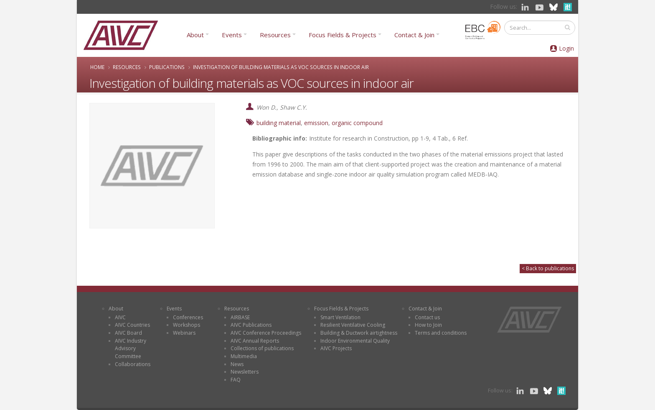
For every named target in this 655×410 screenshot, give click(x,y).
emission (316, 123)
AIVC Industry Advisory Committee (130, 348)
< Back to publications (548, 268)
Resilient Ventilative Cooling (352, 324)
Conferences (188, 317)
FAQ (236, 379)
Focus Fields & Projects (342, 35)
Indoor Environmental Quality (355, 340)
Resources (275, 35)
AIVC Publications (251, 324)
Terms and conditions (441, 332)
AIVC (120, 317)
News (237, 364)
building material (278, 123)
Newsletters (245, 371)
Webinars (184, 332)
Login (566, 48)
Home (97, 67)
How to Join (428, 324)
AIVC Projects (336, 348)
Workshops (186, 324)
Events (232, 35)
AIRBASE (240, 317)
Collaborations (132, 364)
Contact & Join (414, 35)
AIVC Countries (132, 324)
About (195, 35)
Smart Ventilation (340, 317)
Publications (167, 67)
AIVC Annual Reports (255, 340)
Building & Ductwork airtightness (358, 332)
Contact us (427, 317)
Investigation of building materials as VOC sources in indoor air (281, 67)
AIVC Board (128, 332)
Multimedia (244, 356)
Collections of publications (262, 348)
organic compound (357, 123)
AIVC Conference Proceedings (266, 332)
